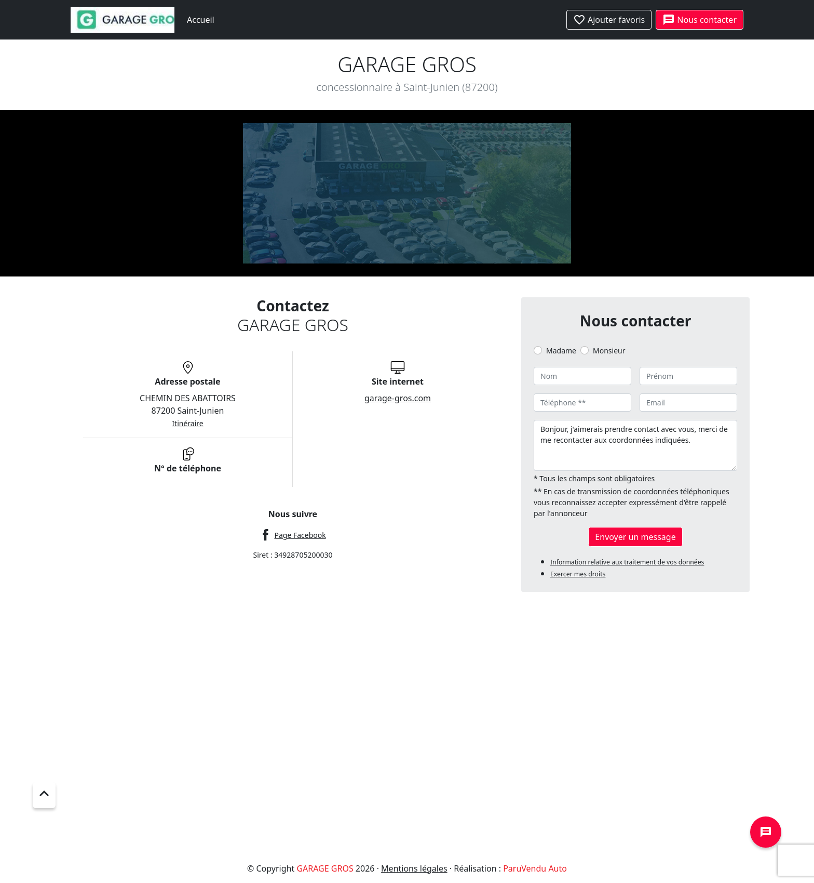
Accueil (200, 19)
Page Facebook (299, 535)
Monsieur (609, 350)
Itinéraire (187, 423)
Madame (561, 350)
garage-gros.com (397, 398)
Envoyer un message (635, 537)
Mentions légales (414, 868)
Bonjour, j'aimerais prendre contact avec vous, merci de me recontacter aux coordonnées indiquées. (635, 445)
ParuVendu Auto (535, 868)
